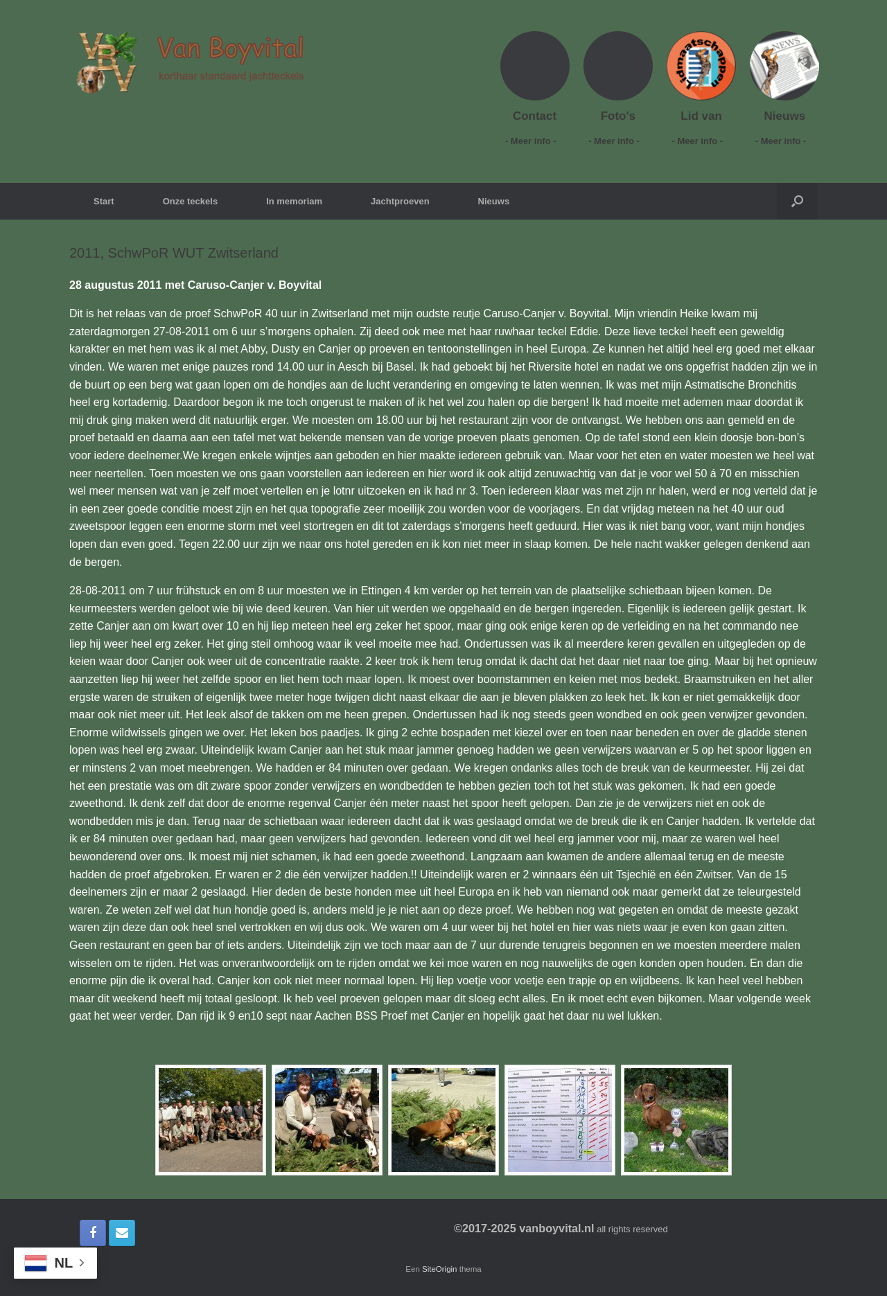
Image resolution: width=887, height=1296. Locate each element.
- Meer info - (534, 141)
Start (104, 201)
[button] (797, 201)
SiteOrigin (439, 1269)
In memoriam (294, 201)
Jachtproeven (400, 201)
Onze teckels (190, 201)
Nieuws (494, 201)
